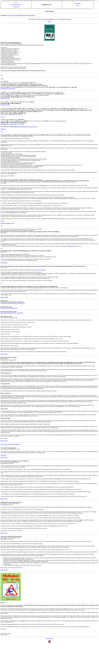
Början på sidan (4, 354)
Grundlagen (3, 129)
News (78, 5)
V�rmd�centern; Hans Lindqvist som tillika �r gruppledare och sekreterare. (18, 15)
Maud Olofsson (4, 262)
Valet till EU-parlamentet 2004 (7, 223)
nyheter (2, 78)
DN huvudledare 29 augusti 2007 (8, 88)
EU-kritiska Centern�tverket (47, 19)
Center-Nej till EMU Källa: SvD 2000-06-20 (10, 444)
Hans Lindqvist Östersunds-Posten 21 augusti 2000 (12, 312)
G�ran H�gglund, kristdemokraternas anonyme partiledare (23, 126)
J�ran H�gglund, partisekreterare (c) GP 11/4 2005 (12, 124)
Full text (2, 117)
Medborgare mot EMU (66, 19)
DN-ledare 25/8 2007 (5, 104)
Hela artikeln (3, 455)
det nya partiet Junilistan (40, 269)
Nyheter (49, 21)
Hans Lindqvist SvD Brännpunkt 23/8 (9, 308)
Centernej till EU (4, 297)
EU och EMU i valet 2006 (16, 4)
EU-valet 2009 (16, 6)
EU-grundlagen (78, 3)
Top (1, 75)
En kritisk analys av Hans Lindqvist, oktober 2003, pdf (13, 303)
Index (16, 2)
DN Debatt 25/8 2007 (5, 98)
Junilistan (71, 246)
